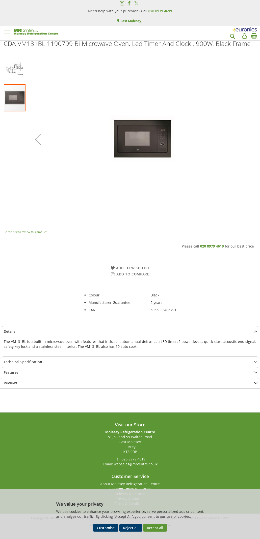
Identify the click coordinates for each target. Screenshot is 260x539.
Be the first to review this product (25, 232)
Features (11, 372)
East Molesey (130, 21)
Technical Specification (23, 361)
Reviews (10, 383)
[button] (38, 139)
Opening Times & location (130, 488)
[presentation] (130, 331)
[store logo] (36, 31)
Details (9, 331)
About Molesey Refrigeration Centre (130, 483)
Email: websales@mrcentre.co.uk (130, 464)
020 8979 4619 (160, 11)
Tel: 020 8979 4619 (130, 459)
